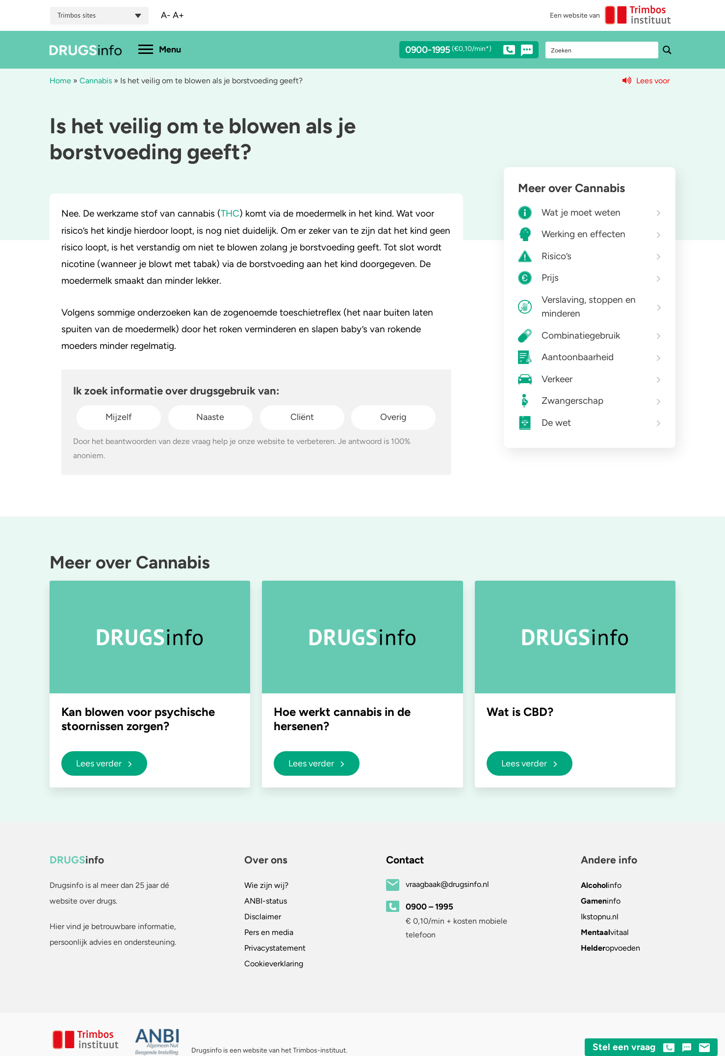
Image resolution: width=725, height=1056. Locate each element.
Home (60, 80)
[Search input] (602, 50)
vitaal (605, 932)
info (601, 885)
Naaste (210, 417)
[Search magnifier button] (667, 50)
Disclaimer (262, 916)
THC (230, 213)
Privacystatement (275, 948)
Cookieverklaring (273, 963)
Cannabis (95, 80)
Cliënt (302, 417)
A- (166, 15)
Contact (405, 860)
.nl (600, 916)
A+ (178, 15)
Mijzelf (118, 417)
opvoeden (610, 948)
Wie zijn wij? (266, 885)
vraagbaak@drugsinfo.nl (447, 884)
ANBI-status (265, 901)
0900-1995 (460, 51)
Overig (393, 417)
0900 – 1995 (429, 906)
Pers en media (268, 932)
